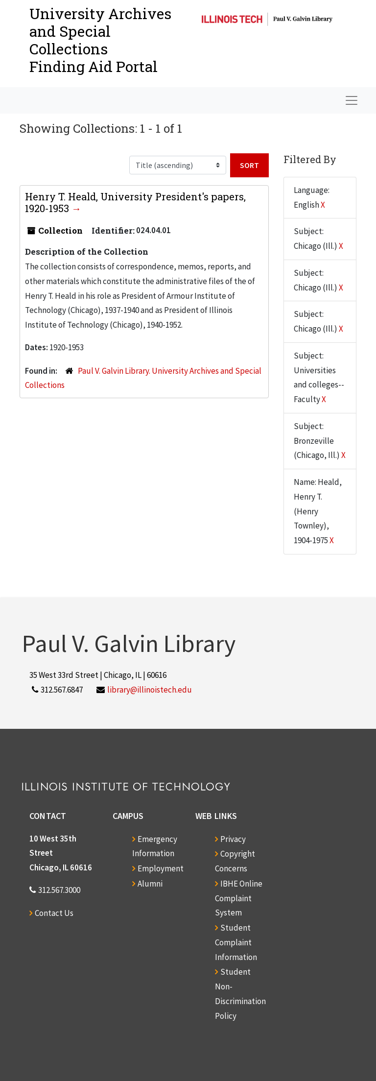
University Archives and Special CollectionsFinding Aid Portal (100, 40)
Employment (161, 868)
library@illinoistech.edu (149, 689)
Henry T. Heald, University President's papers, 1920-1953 (135, 202)
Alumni (150, 883)
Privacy (233, 839)
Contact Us (54, 913)
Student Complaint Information (236, 942)
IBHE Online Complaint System (238, 898)
